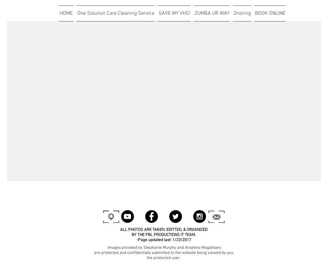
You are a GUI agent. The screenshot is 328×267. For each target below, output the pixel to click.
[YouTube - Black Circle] (127, 216)
